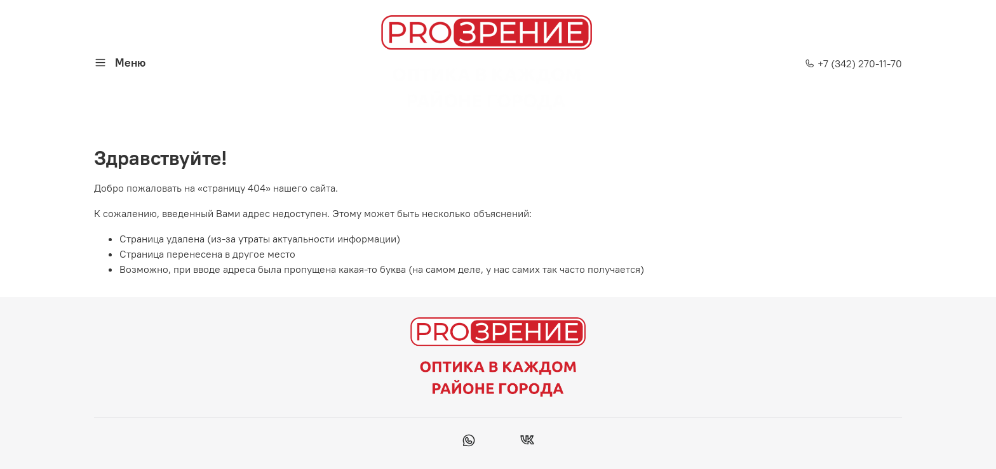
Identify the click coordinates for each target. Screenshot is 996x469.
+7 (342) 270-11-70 (853, 63)
